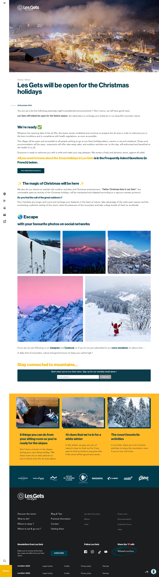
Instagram (55, 347)
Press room (122, 514)
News (27, 79)
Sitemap (106, 566)
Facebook (69, 347)
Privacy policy (86, 566)
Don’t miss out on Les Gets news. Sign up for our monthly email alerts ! (84, 372)
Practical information (61, 518)
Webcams (4, 194)
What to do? (24, 518)
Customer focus (124, 524)
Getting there (57, 528)
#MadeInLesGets (126, 551)
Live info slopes (4, 208)
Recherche (4, 561)
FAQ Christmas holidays (31, 171)
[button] (4, 3)
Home (20, 79)
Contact (55, 523)
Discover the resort (27, 513)
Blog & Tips (56, 513)
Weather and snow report (4, 201)
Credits (67, 566)
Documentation (124, 519)
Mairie (87, 519)
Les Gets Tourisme (92, 514)
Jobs (86, 524)
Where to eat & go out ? (29, 528)
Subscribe (59, 553)
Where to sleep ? (26, 523)
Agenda (4, 215)
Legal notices (48, 566)
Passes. (6, 571)
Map (4, 222)
